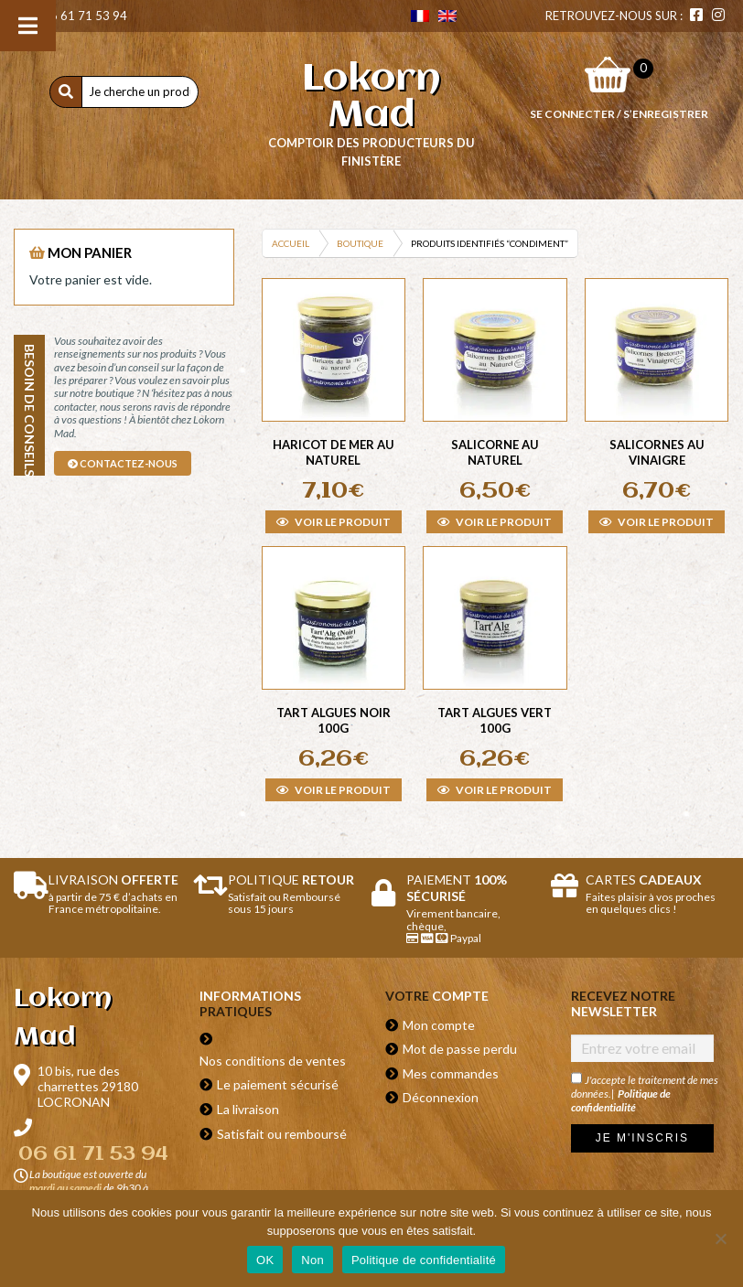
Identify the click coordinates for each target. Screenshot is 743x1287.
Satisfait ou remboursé (282, 1134)
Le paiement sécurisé (278, 1084)
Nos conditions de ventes (272, 1060)
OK (265, 1260)
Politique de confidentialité (621, 1100)
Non (312, 1260)
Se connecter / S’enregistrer (619, 114)
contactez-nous (123, 463)
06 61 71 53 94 (75, 15)
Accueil (290, 243)
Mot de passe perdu (460, 1048)
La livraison (248, 1109)
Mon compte (439, 1025)
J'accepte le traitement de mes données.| (644, 1093)
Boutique (360, 243)
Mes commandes (451, 1073)
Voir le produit (333, 522)
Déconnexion (441, 1097)
